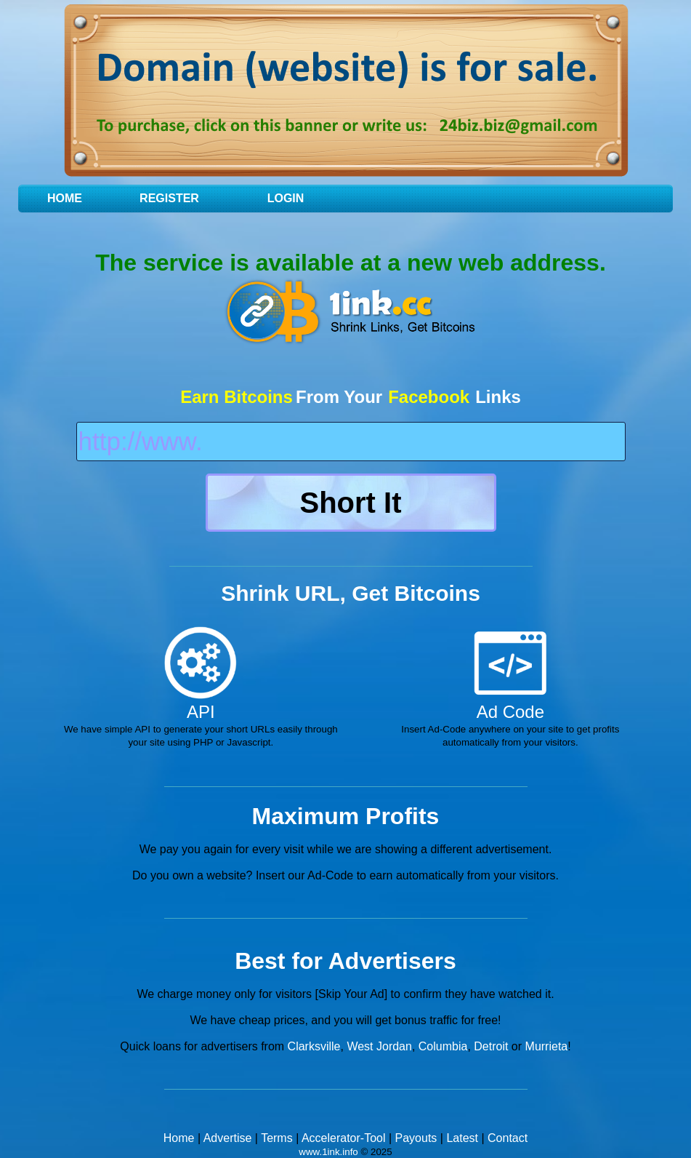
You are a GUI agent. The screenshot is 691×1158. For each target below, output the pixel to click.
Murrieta (546, 1046)
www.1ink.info (328, 1151)
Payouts (416, 1138)
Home (64, 198)
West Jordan (379, 1046)
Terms (277, 1138)
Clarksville (314, 1046)
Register (169, 198)
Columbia (443, 1046)
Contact (508, 1138)
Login (285, 198)
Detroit (491, 1046)
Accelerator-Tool (344, 1138)
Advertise (227, 1138)
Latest (462, 1138)
